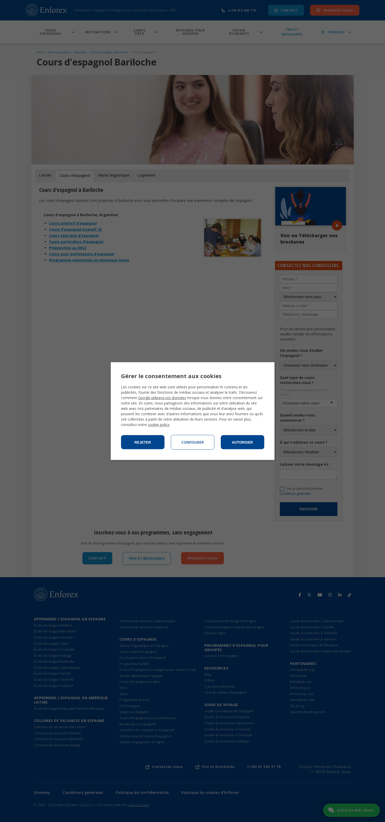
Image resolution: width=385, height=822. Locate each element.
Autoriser (242, 442)
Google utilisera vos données (162, 397)
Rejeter (142, 442)
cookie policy (158, 424)
